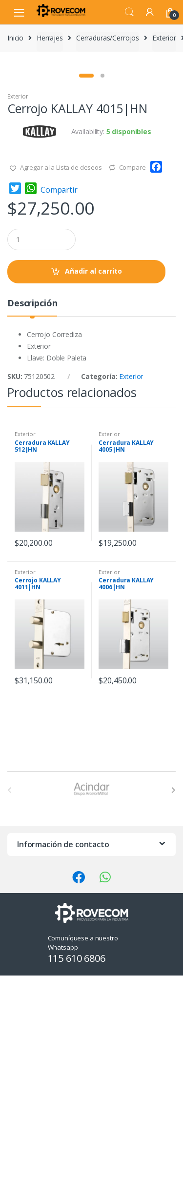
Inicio (15, 37)
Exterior (164, 37)
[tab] (32, 527)
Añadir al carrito (93, 490)
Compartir (59, 409)
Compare (132, 386)
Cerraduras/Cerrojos (107, 37)
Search (129, 12)
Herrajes (50, 37)
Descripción (32, 523)
